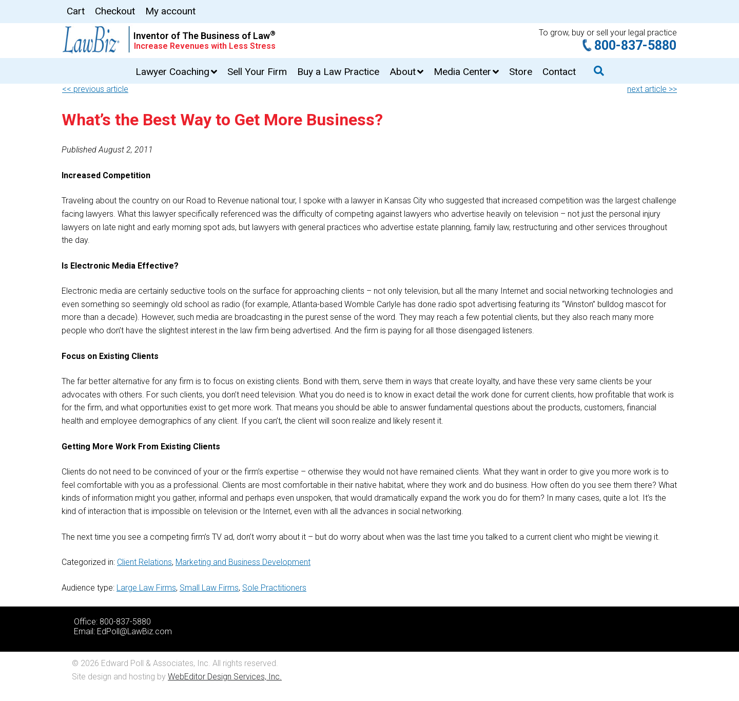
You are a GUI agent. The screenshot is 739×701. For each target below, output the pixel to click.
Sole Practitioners (274, 588)
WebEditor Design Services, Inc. (225, 676)
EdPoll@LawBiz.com (134, 631)
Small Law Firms (209, 588)
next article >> (652, 89)
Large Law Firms (146, 588)
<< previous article (95, 89)
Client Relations (144, 562)
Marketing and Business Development (243, 562)
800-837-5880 (635, 45)
